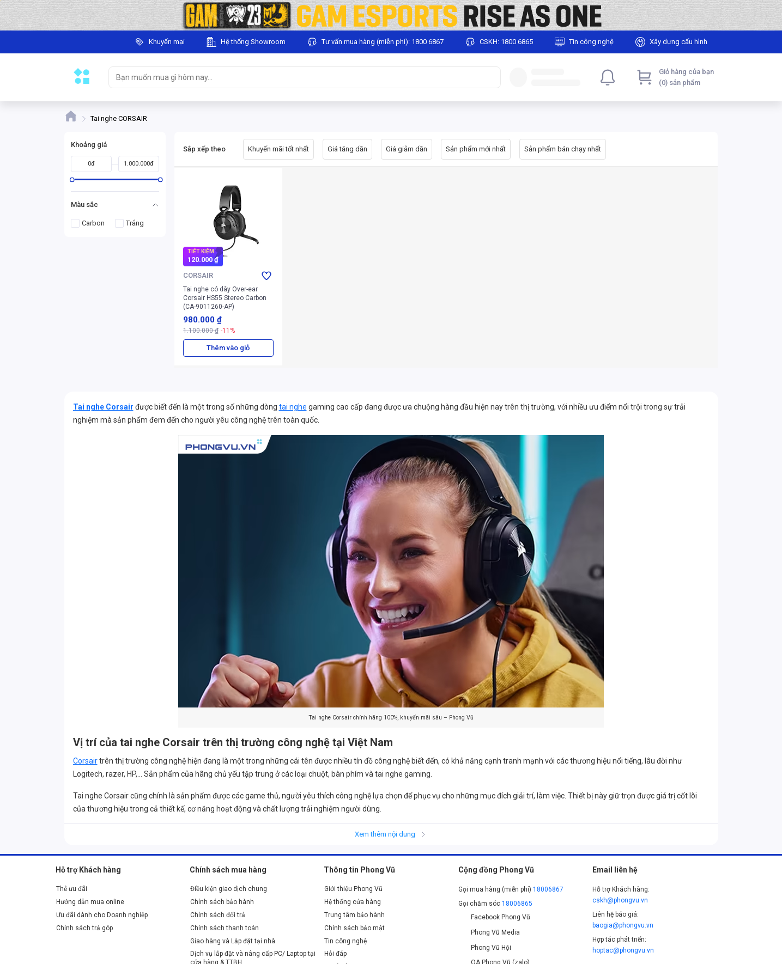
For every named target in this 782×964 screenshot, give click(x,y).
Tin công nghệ (345, 941)
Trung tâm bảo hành (354, 915)
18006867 (548, 889)
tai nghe (293, 406)
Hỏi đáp (335, 953)
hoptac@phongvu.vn (623, 950)
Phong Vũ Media (489, 932)
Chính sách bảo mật (354, 928)
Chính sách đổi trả (217, 915)
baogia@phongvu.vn (622, 925)
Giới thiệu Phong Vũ (353, 889)
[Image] (391, 15)
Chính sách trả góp (84, 928)
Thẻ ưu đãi (71, 889)
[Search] (490, 77)
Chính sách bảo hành (222, 902)
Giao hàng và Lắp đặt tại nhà (232, 941)
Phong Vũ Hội (485, 947)
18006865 (517, 903)
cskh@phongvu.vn (620, 900)
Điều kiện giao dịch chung (228, 889)
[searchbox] (295, 77)
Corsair (85, 760)
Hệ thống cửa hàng (352, 902)
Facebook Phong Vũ (494, 917)
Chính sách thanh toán (224, 928)
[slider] (71, 179)
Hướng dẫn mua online (90, 902)
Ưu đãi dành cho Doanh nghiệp (102, 915)
